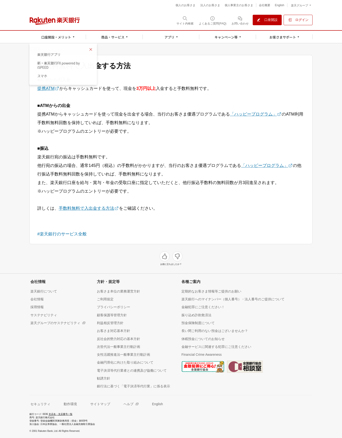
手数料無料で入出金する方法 (86, 208)
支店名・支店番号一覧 (60, 414)
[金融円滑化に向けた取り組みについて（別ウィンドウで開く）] (125, 362)
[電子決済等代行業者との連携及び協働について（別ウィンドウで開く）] (132, 370)
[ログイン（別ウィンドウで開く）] (298, 20)
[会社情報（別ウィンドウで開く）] (37, 299)
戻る (37, 49)
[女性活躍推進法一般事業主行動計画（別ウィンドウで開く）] (123, 354)
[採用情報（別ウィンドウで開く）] (37, 307)
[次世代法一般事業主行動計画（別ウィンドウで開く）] (118, 347)
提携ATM (46, 88)
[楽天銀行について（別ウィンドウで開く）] (43, 291)
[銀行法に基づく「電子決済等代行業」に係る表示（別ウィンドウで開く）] (133, 386)
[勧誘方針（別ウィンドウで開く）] (103, 378)
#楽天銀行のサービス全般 (62, 234)
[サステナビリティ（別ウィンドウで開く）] (43, 315)
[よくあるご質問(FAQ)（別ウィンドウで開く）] (212, 20)
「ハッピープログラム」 (253, 114)
